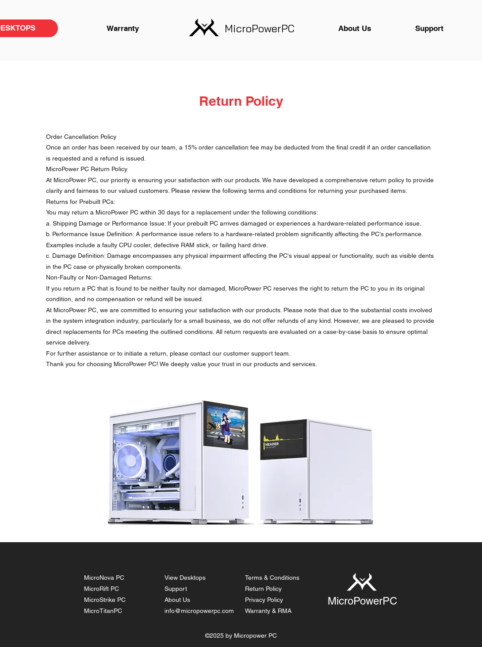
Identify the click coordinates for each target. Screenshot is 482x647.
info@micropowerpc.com (199, 610)
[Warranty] (122, 28)
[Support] (429, 28)
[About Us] (354, 28)
